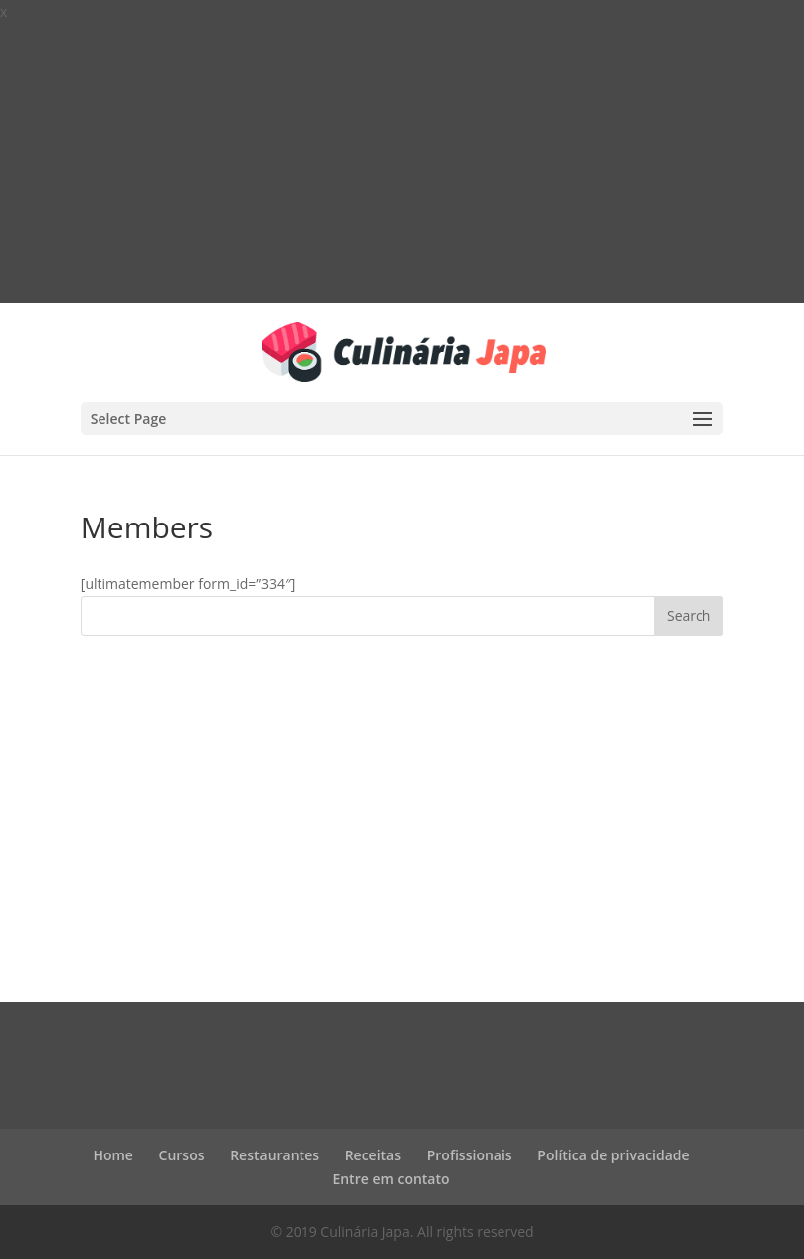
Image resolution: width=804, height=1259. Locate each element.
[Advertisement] (402, 163)
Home (113, 1155)
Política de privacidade (613, 1155)
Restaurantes (274, 1155)
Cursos (182, 1155)
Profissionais (469, 1155)
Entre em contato (390, 1178)
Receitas (373, 1155)
